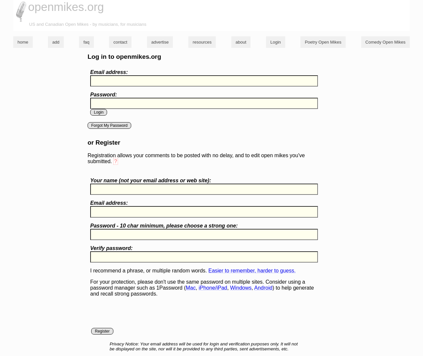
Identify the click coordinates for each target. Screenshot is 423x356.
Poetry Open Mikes (323, 42)
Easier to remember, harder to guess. (251, 270)
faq (86, 42)
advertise (160, 42)
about (241, 42)
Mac (191, 288)
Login (275, 42)
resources (202, 42)
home (23, 42)
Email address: (109, 72)
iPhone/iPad (213, 288)
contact (120, 42)
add (55, 42)
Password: (103, 94)
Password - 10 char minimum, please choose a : (164, 226)
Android (263, 288)
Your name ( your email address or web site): (150, 180)
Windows (240, 288)
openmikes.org (66, 6)
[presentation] (140, 315)
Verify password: (111, 248)
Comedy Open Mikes (385, 42)
